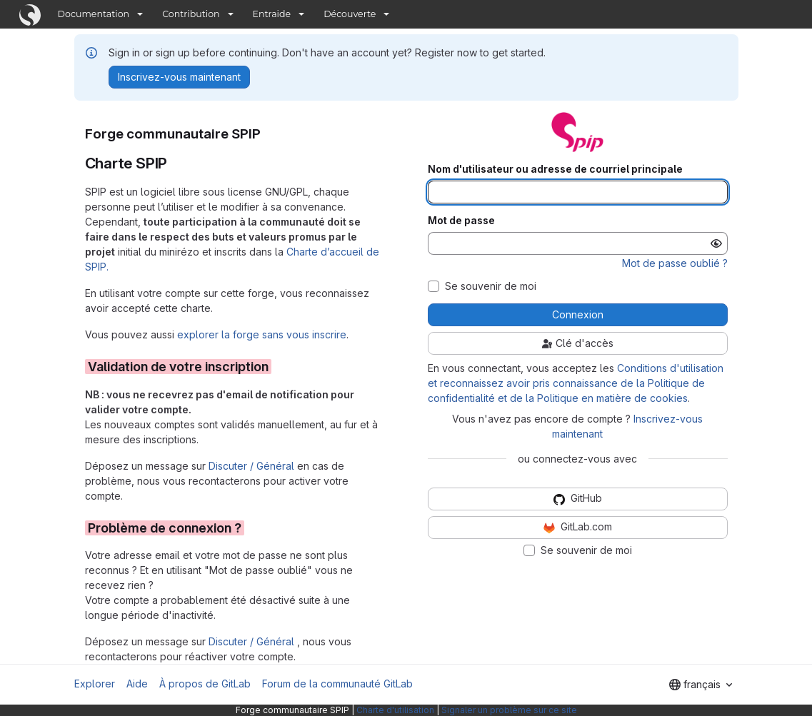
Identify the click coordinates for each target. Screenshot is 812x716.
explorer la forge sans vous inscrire (261, 334)
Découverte (350, 14)
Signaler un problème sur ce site (509, 710)
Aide (137, 683)
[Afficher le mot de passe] (716, 243)
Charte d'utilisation (395, 710)
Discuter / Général (253, 466)
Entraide (272, 14)
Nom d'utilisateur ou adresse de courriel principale (555, 169)
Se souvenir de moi (490, 286)
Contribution (190, 14)
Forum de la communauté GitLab (337, 683)
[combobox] (700, 684)
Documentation (94, 14)
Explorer (94, 683)
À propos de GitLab (205, 683)
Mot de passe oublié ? (675, 263)
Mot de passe (461, 220)
